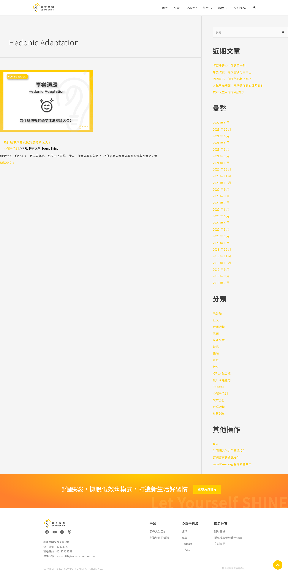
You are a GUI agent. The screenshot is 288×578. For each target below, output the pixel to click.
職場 (216, 346)
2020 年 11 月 (222, 176)
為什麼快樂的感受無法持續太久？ (27, 142)
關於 (165, 8)
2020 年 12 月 (222, 169)
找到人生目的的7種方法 (228, 92)
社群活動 (219, 406)
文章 (177, 8)
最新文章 (219, 340)
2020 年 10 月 (222, 182)
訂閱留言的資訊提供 (226, 457)
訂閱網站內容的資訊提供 (229, 450)
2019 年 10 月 (222, 262)
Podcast (191, 8)
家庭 (216, 333)
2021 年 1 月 (221, 162)
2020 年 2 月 (221, 236)
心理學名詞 (11, 148)
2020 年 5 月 (221, 216)
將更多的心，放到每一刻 (229, 65)
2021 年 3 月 (221, 149)
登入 (216, 444)
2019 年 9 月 (221, 269)
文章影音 (219, 400)
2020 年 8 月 (221, 196)
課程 (223, 7)
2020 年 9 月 (221, 189)
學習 (207, 7)
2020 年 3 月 (221, 229)
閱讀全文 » (7, 162)
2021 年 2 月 (221, 156)
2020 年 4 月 (221, 222)
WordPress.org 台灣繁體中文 (232, 464)
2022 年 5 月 (221, 122)
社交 (216, 320)
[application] (210, 7)
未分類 (217, 313)
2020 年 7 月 (221, 202)
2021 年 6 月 (221, 136)
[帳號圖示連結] (254, 8)
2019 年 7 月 (221, 282)
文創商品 (240, 8)
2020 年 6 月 (221, 209)
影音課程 (219, 413)
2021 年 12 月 (222, 129)
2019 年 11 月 (222, 256)
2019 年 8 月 (221, 276)
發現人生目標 (222, 373)
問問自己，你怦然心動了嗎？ (232, 78)
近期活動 (219, 326)
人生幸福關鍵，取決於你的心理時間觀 (238, 85)
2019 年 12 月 (222, 249)
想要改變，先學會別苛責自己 (232, 72)
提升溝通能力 (222, 380)
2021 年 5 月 (221, 142)
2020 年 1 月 (221, 242)
